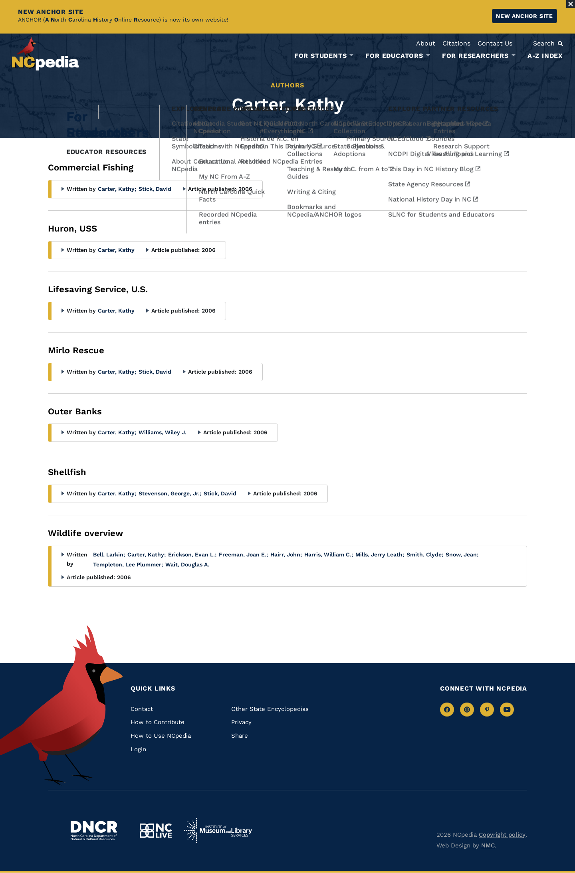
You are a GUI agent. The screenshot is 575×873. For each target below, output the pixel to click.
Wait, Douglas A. (187, 564)
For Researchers (475, 55)
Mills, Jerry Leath (379, 554)
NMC (488, 845)
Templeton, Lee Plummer (128, 564)
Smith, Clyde (424, 554)
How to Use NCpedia (161, 735)
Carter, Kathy (117, 189)
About (425, 43)
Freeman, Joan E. (243, 554)
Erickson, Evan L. (192, 554)
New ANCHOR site (524, 16)
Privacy (241, 722)
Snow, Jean (462, 554)
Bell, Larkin (109, 554)
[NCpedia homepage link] (45, 54)
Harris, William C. (328, 554)
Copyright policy (502, 834)
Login (138, 749)
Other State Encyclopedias (270, 709)
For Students (320, 55)
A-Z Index (545, 55)
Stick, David (155, 189)
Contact (142, 709)
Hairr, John (286, 554)
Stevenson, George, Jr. (170, 493)
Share (239, 735)
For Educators (394, 55)
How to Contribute (157, 722)
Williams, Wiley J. (162, 432)
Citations (456, 43)
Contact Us (495, 43)
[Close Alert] (570, 4)
